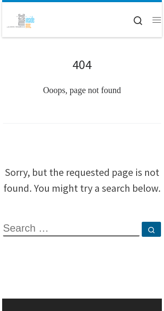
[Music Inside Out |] (19, 19)
